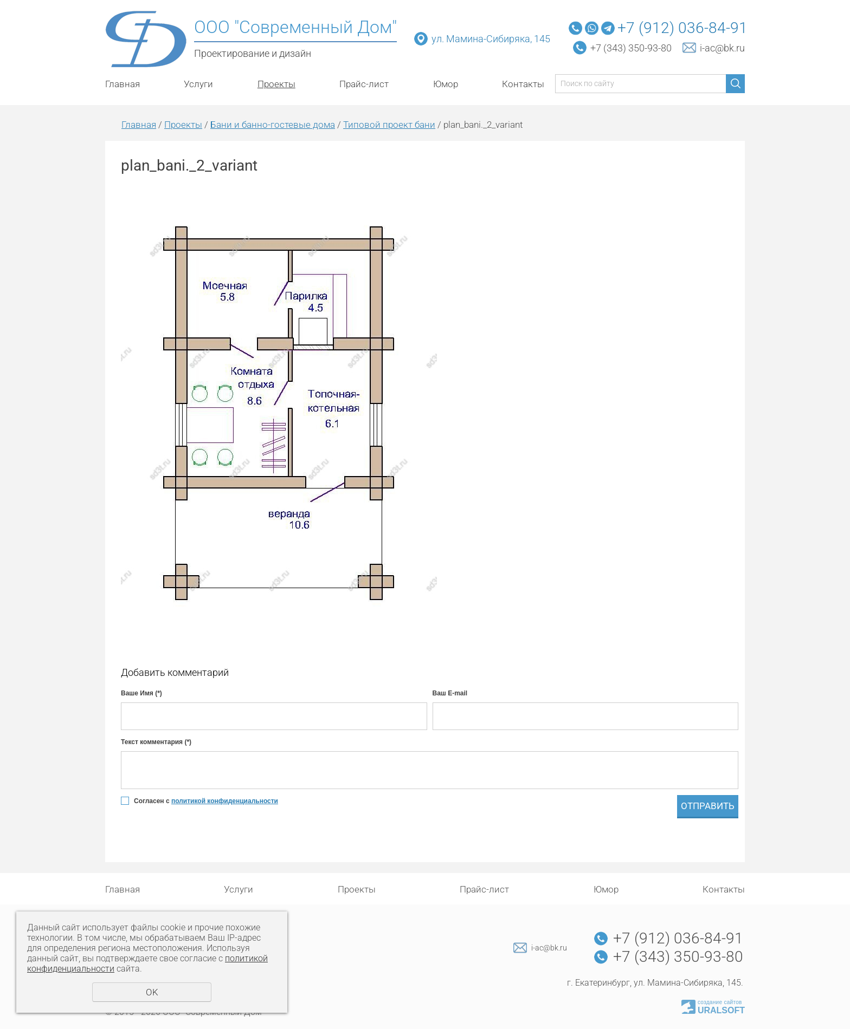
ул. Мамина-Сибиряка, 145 (492, 38)
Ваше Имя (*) (141, 693)
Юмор (445, 84)
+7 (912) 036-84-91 (682, 28)
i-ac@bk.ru (722, 48)
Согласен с (206, 801)
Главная (122, 84)
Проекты (276, 84)
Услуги (198, 84)
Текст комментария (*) (156, 742)
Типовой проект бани (389, 124)
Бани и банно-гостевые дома (272, 124)
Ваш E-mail (450, 693)
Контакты (523, 84)
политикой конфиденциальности (224, 801)
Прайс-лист (364, 84)
